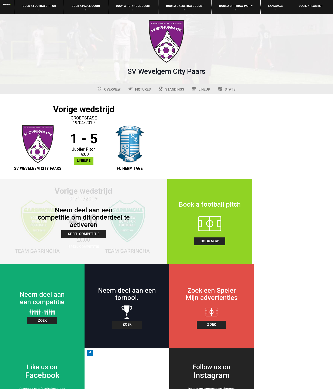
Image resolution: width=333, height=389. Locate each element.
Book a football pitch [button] (39, 7)
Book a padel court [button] (86, 7)
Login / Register (310, 5)
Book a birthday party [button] (236, 7)
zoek (124, 233)
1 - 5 (83, 139)
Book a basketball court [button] (185, 7)
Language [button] (275, 7)
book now (42, 239)
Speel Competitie (249, 148)
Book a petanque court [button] (133, 7)
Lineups (83, 161)
